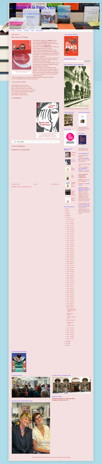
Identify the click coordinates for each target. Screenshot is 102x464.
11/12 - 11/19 (69, 233)
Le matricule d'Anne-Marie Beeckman (73, 192)
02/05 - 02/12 (70, 332)
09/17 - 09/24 (70, 250)
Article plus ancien (55, 184)
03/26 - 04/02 (70, 296)
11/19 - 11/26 (69, 231)
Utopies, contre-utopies (69, 314)
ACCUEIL (12, 30)
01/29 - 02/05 (70, 334)
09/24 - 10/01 (70, 248)
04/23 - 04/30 (70, 288)
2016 (67, 341)
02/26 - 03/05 (70, 305)
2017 (67, 217)
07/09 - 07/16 (70, 269)
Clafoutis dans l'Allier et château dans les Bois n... (71, 310)
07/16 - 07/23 (70, 267)
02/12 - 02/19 (70, 330)
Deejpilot (60, 457)
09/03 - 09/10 (70, 252)
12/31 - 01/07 (70, 219)
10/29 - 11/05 (69, 238)
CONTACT (19, 30)
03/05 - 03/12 (70, 303)
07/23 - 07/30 (70, 265)
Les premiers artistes (73, 168)
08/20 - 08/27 (70, 257)
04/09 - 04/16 (70, 292)
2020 (67, 211)
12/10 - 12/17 (70, 225)
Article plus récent (15, 184)
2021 (67, 209)
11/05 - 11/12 (69, 236)
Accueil (35, 184)
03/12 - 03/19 (70, 301)
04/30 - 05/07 (70, 286)
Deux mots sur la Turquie (70, 323)
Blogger (68, 457)
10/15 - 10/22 (70, 242)
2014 (67, 345)
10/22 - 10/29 (70, 240)
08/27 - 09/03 (70, 254)
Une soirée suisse (70, 307)
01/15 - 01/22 (70, 338)
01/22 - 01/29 (70, 336)
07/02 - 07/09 (70, 271)
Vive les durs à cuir (73, 160)
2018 (67, 215)
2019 (67, 213)
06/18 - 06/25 (70, 275)
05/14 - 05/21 (70, 282)
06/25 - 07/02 (70, 273)
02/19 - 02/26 (70, 328)
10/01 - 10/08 (70, 246)
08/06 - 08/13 (70, 261)
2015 (67, 343)
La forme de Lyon (70, 325)
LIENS (32, 30)
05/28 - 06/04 (70, 278)
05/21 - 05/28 (70, 280)
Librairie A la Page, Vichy (34, 7)
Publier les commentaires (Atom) (24, 186)
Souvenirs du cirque (70, 320)
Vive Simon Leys (72, 176)
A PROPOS (26, 30)
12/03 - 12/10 (70, 227)
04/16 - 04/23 (70, 290)
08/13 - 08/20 (70, 259)
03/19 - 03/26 (70, 299)
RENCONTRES (39, 30)
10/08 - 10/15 (70, 244)
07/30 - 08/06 (70, 263)
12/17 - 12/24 (70, 223)
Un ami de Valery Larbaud (73, 199)
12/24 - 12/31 (70, 221)
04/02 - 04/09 (70, 294)
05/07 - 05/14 (70, 284)
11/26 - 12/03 (69, 229)
